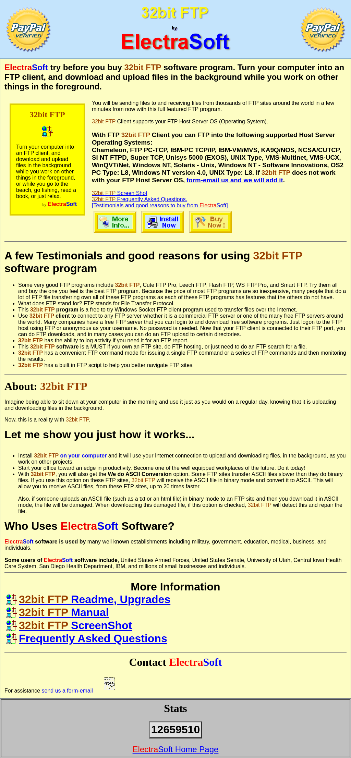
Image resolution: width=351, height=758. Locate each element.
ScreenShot (69, 625)
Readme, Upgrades (88, 599)
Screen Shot (119, 193)
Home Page (176, 749)
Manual (57, 612)
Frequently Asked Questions (86, 638)
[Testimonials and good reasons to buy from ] (160, 205)
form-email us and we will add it (234, 180)
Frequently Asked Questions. (139, 199)
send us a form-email (79, 691)
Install (26, 456)
